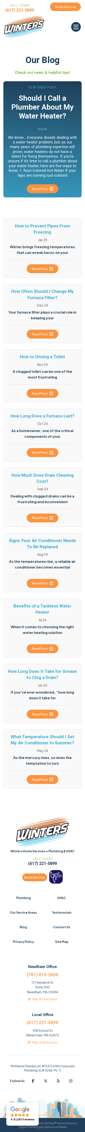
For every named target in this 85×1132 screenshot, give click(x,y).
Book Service (34, 877)
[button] (76, 27)
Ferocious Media (56, 1127)
